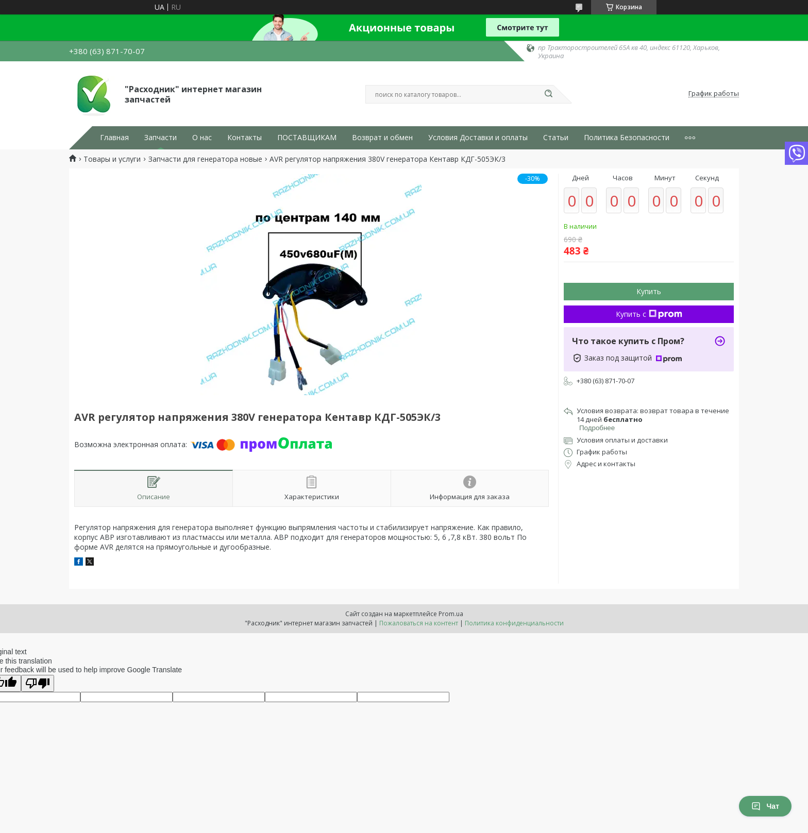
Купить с (649, 314)
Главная (114, 137)
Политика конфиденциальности (514, 623)
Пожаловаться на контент (418, 623)
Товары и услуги (112, 159)
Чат (765, 806)
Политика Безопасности (626, 137)
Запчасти (160, 137)
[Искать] (548, 94)
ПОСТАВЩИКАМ (306, 137)
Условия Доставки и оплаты (478, 137)
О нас (202, 137)
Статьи (555, 137)
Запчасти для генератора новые (205, 159)
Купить (648, 291)
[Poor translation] (37, 683)
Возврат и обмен (382, 137)
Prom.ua (451, 613)
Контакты (244, 137)
